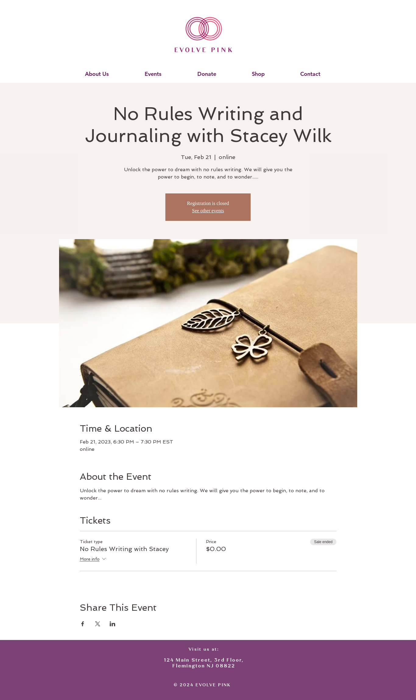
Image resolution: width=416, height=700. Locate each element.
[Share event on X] (97, 623)
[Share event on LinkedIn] (112, 623)
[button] (96, 74)
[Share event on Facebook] (83, 623)
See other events (208, 210)
